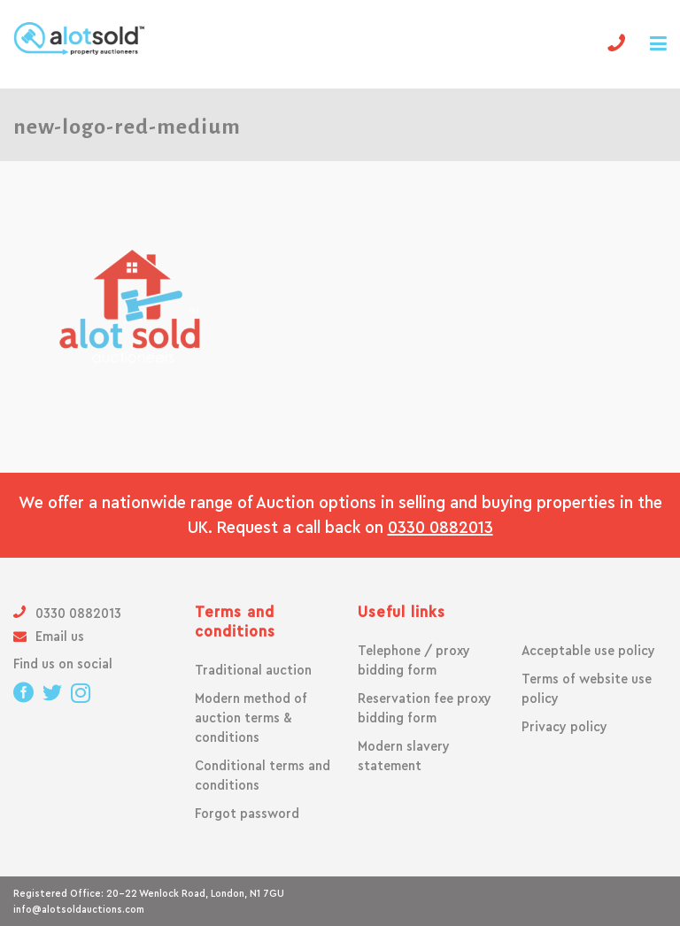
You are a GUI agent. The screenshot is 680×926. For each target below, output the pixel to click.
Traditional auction (253, 670)
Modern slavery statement (404, 756)
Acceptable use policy (588, 651)
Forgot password (247, 813)
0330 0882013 (440, 527)
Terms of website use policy (587, 689)
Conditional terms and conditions (262, 775)
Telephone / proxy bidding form (414, 660)
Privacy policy (564, 727)
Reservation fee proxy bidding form (424, 708)
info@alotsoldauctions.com (78, 909)
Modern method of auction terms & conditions (251, 718)
